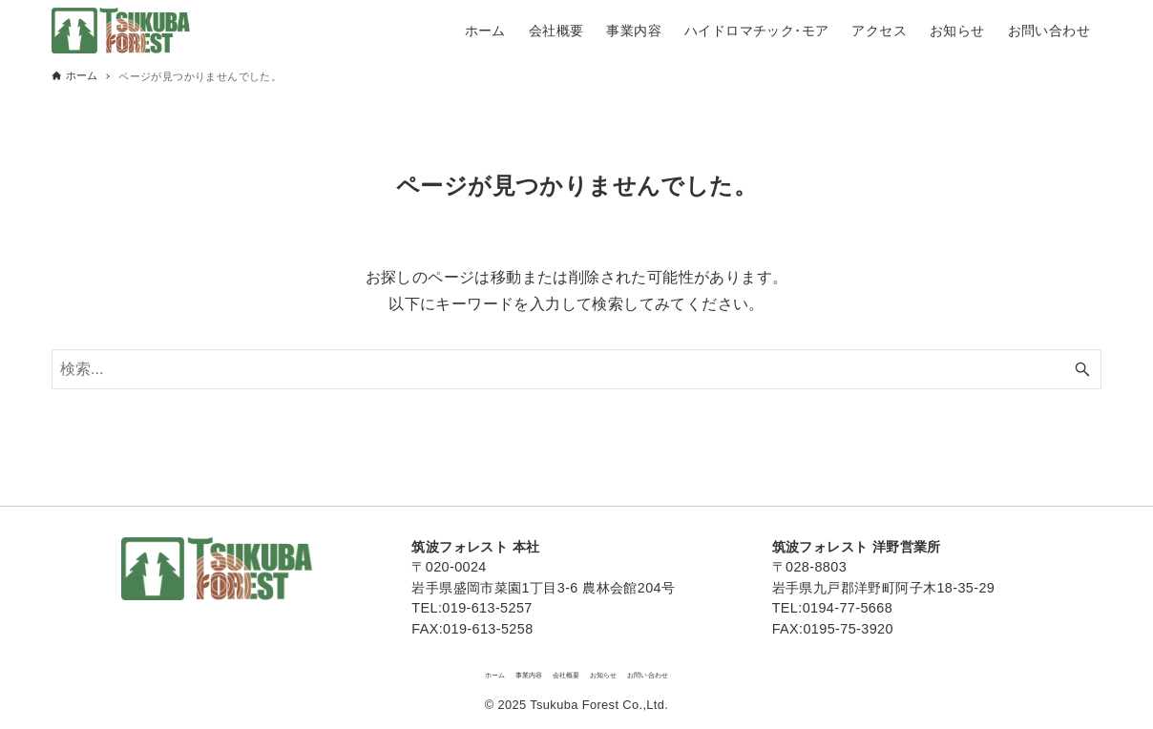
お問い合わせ (709, 671)
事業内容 (488, 671)
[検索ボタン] (1082, 369)
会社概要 (557, 671)
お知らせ (627, 671)
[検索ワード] (576, 369)
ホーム (425, 671)
